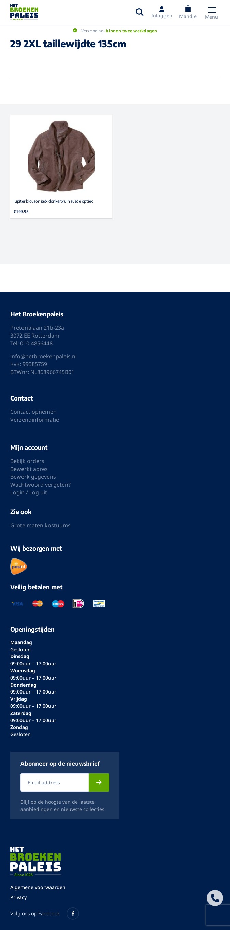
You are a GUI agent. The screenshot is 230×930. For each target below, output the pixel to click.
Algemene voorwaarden (38, 887)
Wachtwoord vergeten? (40, 484)
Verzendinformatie (34, 419)
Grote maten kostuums (40, 525)
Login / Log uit (28, 492)
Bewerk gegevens (33, 476)
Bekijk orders (27, 461)
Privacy (18, 897)
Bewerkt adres (29, 469)
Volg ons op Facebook (44, 913)
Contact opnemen (33, 411)
